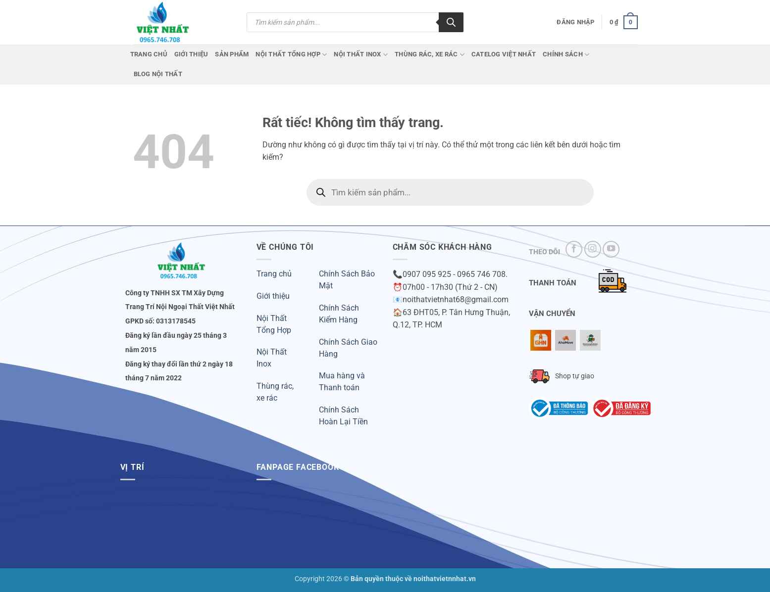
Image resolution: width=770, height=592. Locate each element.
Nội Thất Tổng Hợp (291, 54)
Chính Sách (566, 54)
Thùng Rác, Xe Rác (429, 54)
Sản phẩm (232, 54)
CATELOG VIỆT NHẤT (503, 54)
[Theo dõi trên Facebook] (573, 249)
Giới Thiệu (191, 54)
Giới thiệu (273, 296)
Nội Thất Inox (361, 54)
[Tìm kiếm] (451, 22)
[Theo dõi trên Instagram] (592, 249)
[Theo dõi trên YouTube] (611, 249)
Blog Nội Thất (158, 74)
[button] (575, 22)
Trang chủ (148, 54)
